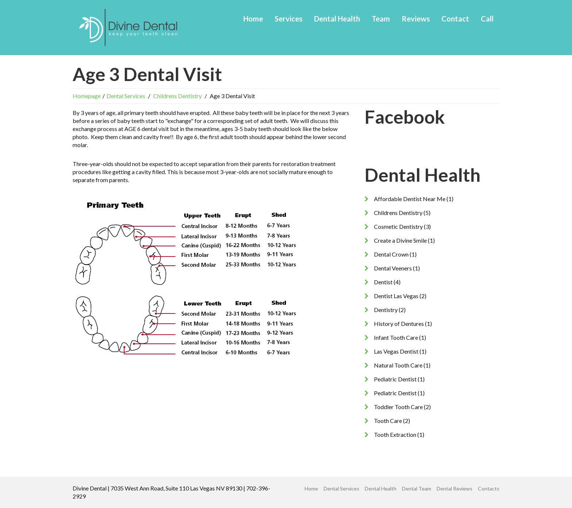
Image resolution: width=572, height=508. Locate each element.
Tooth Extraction (395, 434)
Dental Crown (391, 254)
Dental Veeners (393, 268)
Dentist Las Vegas (396, 295)
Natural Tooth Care (398, 365)
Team (381, 18)
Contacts (488, 488)
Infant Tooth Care (396, 337)
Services (288, 18)
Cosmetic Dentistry (398, 226)
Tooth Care (388, 420)
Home (253, 18)
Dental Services (126, 95)
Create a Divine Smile (400, 240)
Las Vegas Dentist (396, 351)
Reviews (416, 18)
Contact (455, 18)
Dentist (383, 281)
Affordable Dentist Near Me (409, 198)
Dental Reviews (454, 488)
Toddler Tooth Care (398, 406)
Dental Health (337, 18)
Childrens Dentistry (177, 95)
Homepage (87, 95)
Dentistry (386, 309)
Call (487, 18)
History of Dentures (399, 323)
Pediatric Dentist (395, 379)
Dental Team (416, 488)
